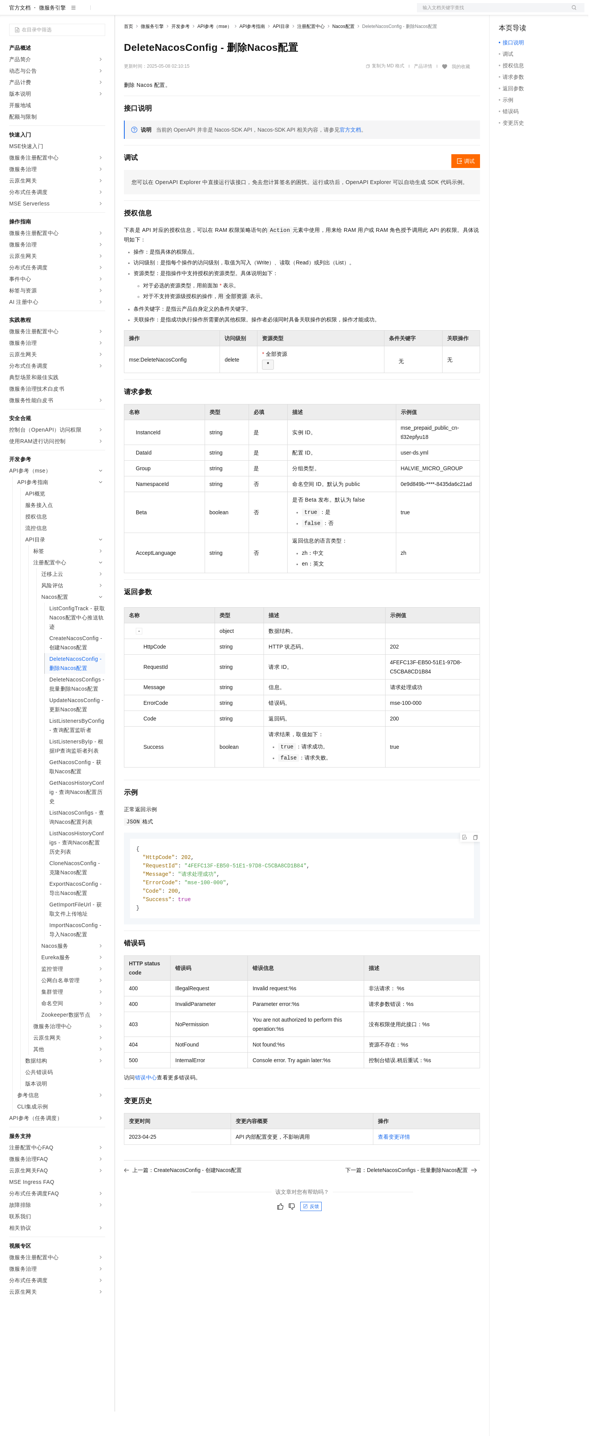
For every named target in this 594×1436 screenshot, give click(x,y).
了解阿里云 (252, 12)
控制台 (525, 12)
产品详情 (423, 90)
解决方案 (123, 12)
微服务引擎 (52, 32)
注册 (543, 12)
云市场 (186, 12)
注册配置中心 (311, 51)
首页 (128, 51)
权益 (147, 12)
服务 (225, 12)
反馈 (311, 1234)
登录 (571, 12)
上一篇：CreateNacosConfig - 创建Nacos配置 (183, 1198)
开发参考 (180, 51)
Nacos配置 (343, 51)
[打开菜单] (12, 12)
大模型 (78, 12)
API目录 (281, 51)
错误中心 (146, 1105)
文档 (491, 12)
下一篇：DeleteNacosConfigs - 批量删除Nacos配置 (411, 1198)
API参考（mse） (214, 51)
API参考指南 (252, 51)
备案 (507, 12)
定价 (165, 12)
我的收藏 (461, 91)
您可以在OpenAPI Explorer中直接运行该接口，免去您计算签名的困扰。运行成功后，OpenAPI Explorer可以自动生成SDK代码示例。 (300, 207)
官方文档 (20, 32)
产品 (99, 12)
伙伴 (207, 12)
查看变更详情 (394, 1164)
